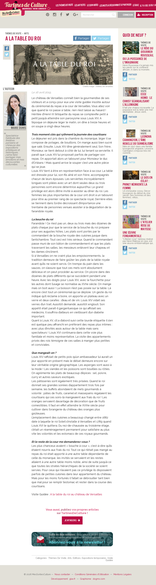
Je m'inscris (72, 520)
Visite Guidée (109, 559)
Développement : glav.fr (63, 579)
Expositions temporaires (94, 558)
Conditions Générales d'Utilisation (92, 574)
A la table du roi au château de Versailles (76, 494)
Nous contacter (63, 574)
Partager (101, 38)
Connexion (126, 14)
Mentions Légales (123, 574)
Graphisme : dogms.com (92, 579)
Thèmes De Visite (13, 33)
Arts (26, 33)
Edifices (77, 558)
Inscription (145, 14)
